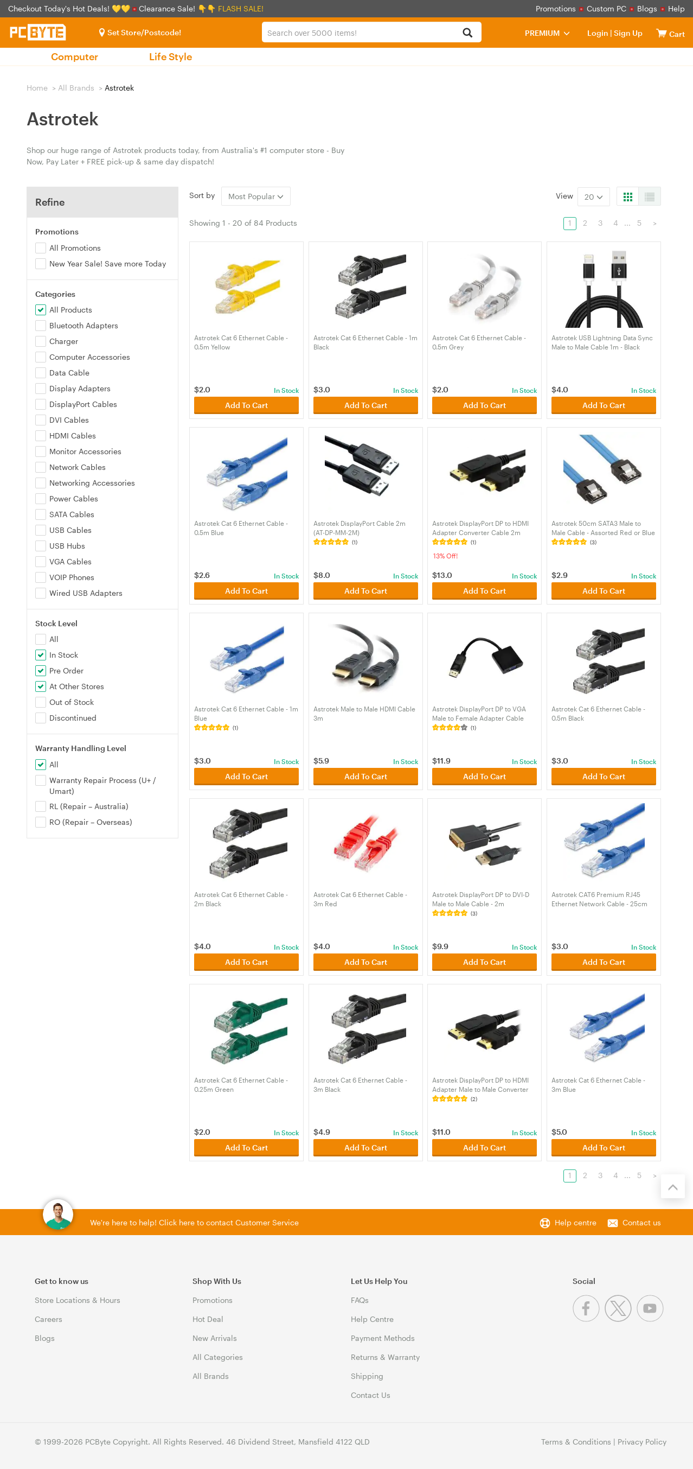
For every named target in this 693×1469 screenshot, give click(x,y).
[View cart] (661, 32)
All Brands (76, 87)
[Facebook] (589, 1319)
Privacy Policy (642, 1441)
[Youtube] (651, 1319)
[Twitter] (621, 1319)
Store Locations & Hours (77, 1300)
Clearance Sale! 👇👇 (177, 8)
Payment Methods (383, 1338)
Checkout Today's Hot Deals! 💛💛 (70, 8)
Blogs (647, 8)
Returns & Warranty (385, 1357)
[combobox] (372, 32)
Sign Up (627, 32)
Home (37, 87)
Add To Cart (246, 405)
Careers (48, 1319)
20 (594, 196)
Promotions (556, 8)
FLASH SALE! (241, 8)
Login (597, 32)
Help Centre (372, 1319)
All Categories (218, 1357)
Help (676, 8)
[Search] (467, 33)
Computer (74, 56)
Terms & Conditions (576, 1441)
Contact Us (370, 1395)
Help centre (575, 1222)
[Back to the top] (673, 1186)
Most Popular (256, 196)
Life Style (170, 56)
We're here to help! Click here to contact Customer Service (194, 1222)
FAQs (360, 1300)
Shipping (367, 1376)
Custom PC (606, 8)
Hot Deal (208, 1319)
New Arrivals (215, 1338)
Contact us (642, 1222)
